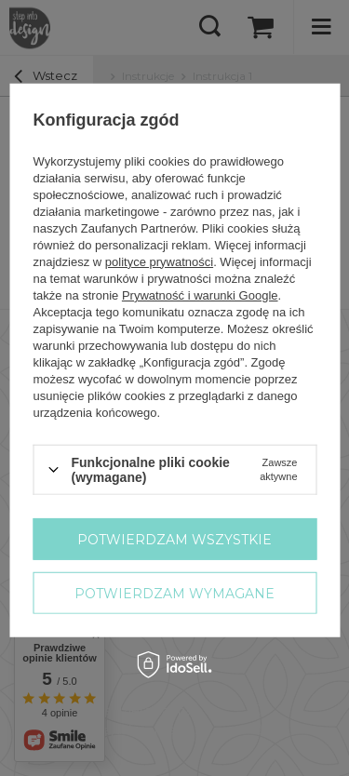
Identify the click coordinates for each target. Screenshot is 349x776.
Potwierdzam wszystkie (174, 538)
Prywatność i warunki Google (199, 294)
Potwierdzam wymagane (174, 592)
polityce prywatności (158, 261)
